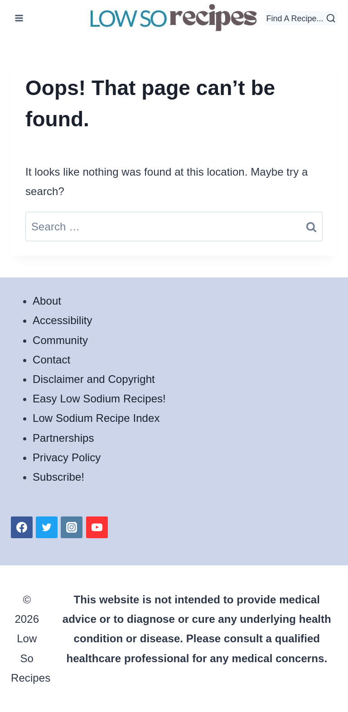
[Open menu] (19, 18)
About (47, 301)
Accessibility (62, 320)
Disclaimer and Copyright (94, 379)
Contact (51, 360)
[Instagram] (71, 527)
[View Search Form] (301, 18)
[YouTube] (97, 527)
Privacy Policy (67, 457)
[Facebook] (22, 527)
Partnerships (63, 438)
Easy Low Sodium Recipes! (99, 398)
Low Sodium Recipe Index (96, 418)
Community (60, 340)
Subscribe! (58, 477)
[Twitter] (47, 527)
